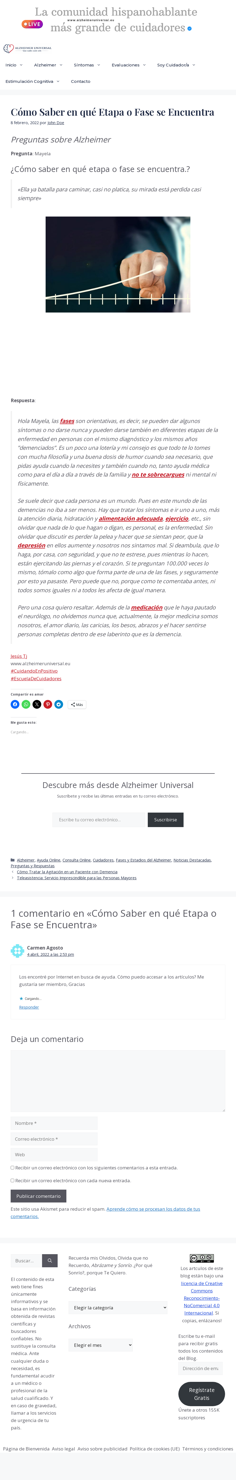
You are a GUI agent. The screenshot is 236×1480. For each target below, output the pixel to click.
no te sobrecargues (158, 474)
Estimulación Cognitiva (35, 81)
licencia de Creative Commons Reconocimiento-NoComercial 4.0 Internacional (202, 1298)
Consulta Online (77, 860)
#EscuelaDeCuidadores (36, 678)
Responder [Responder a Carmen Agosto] (29, 1007)
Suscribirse (165, 820)
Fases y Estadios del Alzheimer (143, 860)
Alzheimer (51, 65)
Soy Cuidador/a (179, 65)
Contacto (80, 81)
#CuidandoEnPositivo (34, 671)
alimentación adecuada (131, 518)
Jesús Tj (19, 656)
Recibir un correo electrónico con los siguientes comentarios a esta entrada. (96, 1167)
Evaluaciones (132, 65)
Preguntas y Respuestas (33, 865)
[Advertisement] (52, 353)
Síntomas (90, 65)
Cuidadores (103, 860)
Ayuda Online (48, 860)
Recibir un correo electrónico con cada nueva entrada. (73, 1180)
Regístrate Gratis (202, 1394)
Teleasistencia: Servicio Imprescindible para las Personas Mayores (77, 877)
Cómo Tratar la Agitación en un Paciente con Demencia (67, 871)
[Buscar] (50, 1260)
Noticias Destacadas (192, 860)
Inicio (17, 65)
